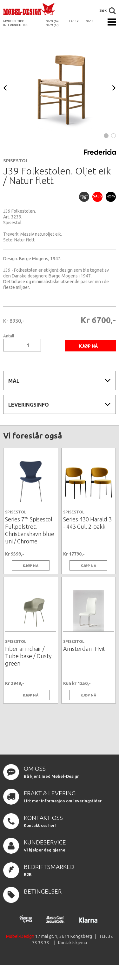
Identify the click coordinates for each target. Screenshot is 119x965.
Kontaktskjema (72, 942)
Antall (8, 336)
